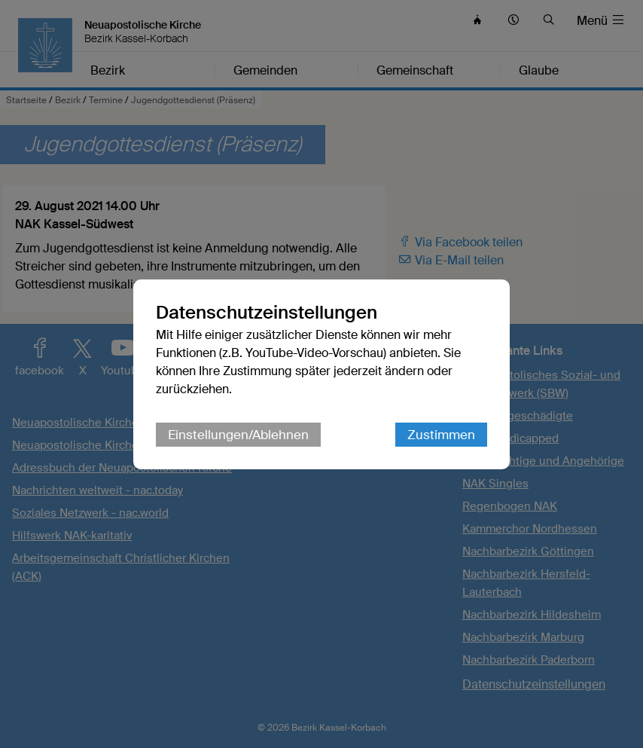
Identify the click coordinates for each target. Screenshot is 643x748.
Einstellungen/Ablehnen (238, 434)
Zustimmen (441, 434)
